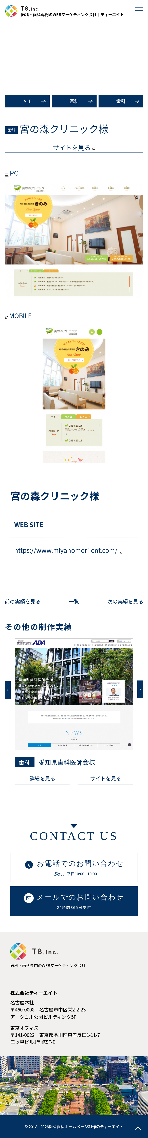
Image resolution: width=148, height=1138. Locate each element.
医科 (74, 101)
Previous (8, 690)
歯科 (121, 101)
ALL (27, 101)
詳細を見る (42, 778)
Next (140, 689)
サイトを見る (105, 778)
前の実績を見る (23, 601)
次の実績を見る (125, 601)
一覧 (74, 601)
